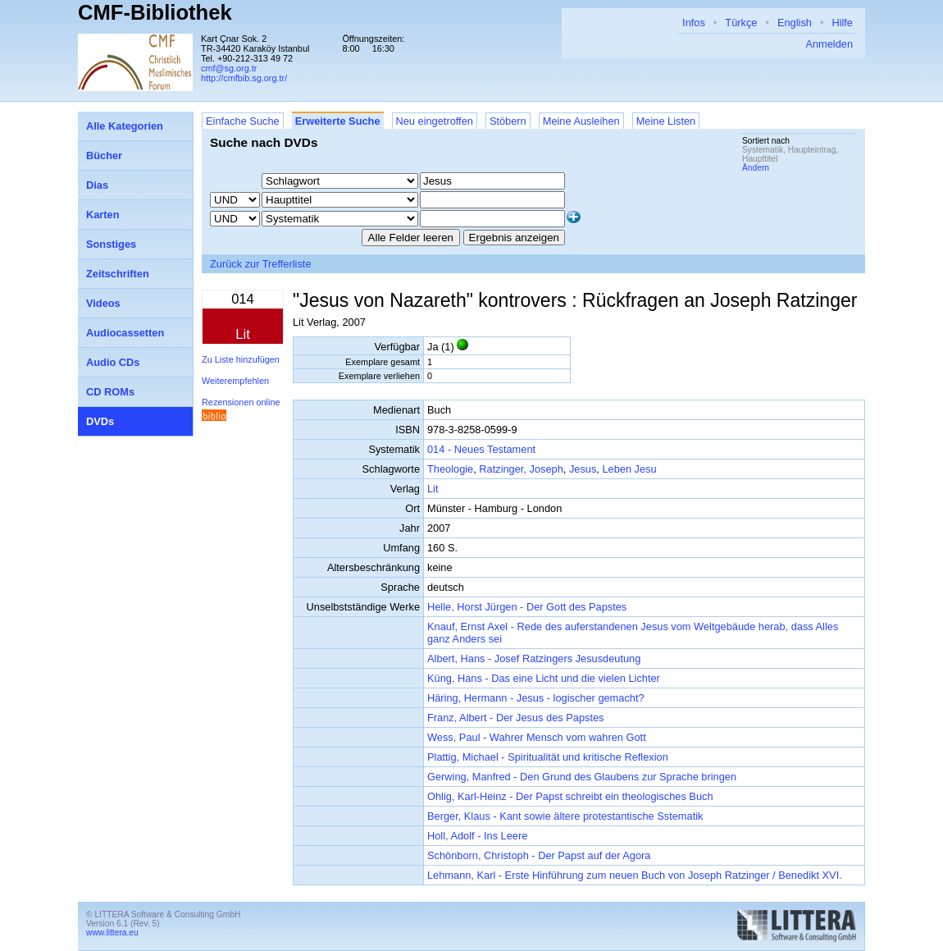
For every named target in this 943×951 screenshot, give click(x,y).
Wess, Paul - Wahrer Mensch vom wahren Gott (536, 737)
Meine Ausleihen (581, 121)
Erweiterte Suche (337, 121)
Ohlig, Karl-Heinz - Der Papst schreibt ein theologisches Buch (570, 796)
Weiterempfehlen (235, 381)
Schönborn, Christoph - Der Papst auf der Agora (538, 855)
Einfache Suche (243, 121)
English (794, 22)
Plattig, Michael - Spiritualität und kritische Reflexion (547, 757)
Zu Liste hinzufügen (241, 359)
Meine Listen (666, 121)
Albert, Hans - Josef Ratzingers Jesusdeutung (533, 658)
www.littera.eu (112, 932)
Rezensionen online (241, 402)
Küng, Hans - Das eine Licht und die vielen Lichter (543, 678)
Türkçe (741, 22)
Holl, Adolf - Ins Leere (477, 836)
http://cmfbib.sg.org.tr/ (244, 78)
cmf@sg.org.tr (229, 68)
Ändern (755, 167)
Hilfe (842, 22)
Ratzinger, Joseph (521, 469)
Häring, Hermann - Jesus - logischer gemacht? (536, 698)
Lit (433, 488)
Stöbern (508, 121)
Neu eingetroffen (434, 121)
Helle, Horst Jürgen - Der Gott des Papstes (526, 607)
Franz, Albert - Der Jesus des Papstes (515, 717)
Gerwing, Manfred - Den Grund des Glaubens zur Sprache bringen (581, 776)
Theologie (450, 469)
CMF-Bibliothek (155, 12)
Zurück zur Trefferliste (261, 264)
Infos (693, 22)
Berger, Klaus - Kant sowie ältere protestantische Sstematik (565, 816)
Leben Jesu (629, 469)
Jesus (582, 469)
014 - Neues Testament (481, 449)
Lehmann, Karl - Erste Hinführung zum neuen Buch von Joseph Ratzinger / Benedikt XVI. (634, 875)
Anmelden (829, 44)
